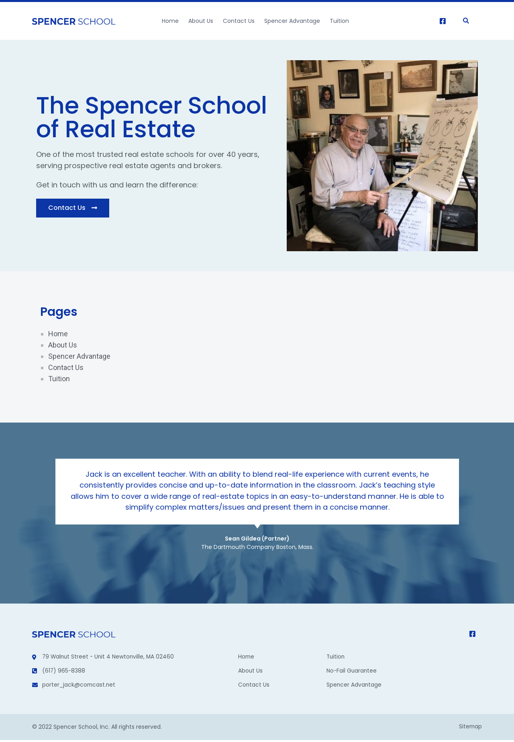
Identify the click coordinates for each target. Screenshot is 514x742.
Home (170, 21)
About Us (200, 21)
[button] (72, 208)
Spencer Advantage (292, 21)
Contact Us (239, 21)
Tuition (339, 21)
